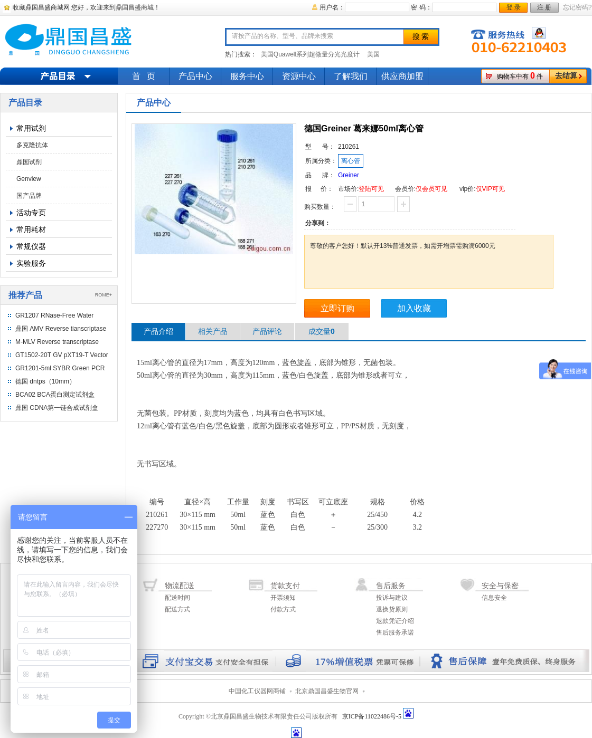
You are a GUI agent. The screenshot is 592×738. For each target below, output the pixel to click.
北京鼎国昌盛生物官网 (327, 691)
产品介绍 (158, 331)
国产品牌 (29, 195)
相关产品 (213, 331)
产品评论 (267, 331)
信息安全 (494, 597)
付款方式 (283, 609)
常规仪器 (31, 246)
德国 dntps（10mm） (45, 381)
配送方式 (177, 609)
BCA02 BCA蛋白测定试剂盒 (55, 394)
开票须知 (283, 597)
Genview (28, 179)
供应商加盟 (402, 76)
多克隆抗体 (32, 145)
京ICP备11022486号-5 (371, 716)
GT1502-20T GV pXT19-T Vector (61, 355)
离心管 (350, 161)
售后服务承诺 (395, 632)
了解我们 (351, 76)
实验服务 (31, 263)
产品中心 (195, 76)
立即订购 (337, 308)
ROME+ (103, 295)
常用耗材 (31, 229)
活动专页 (31, 212)
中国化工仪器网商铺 (257, 691)
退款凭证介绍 (395, 621)
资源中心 (299, 76)
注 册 (544, 7)
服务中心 (247, 76)
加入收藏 (414, 308)
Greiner (348, 175)
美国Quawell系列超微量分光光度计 (310, 54)
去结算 (566, 76)
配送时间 (177, 597)
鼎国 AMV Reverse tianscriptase (60, 328)
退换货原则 (392, 609)
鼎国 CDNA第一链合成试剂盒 (56, 407)
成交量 (321, 331)
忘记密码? (577, 7)
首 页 (143, 76)
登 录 (513, 7)
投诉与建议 (392, 597)
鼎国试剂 (29, 162)
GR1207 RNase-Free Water (54, 315)
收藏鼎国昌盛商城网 (41, 7)
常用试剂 (31, 128)
